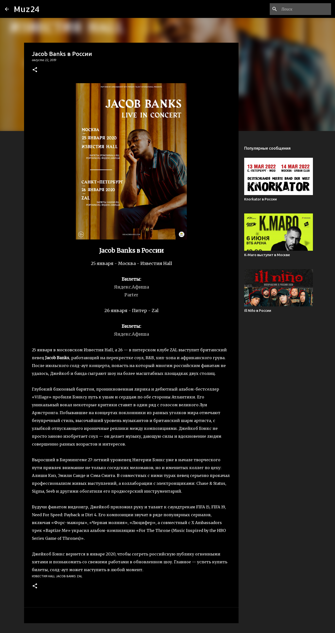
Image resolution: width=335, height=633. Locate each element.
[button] (35, 70)
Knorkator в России (260, 199)
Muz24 (27, 9)
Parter (131, 295)
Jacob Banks (66, 576)
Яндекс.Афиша (131, 334)
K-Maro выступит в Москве (267, 255)
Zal (79, 576)
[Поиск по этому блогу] (305, 9)
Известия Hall (43, 576)
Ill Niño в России (257, 311)
